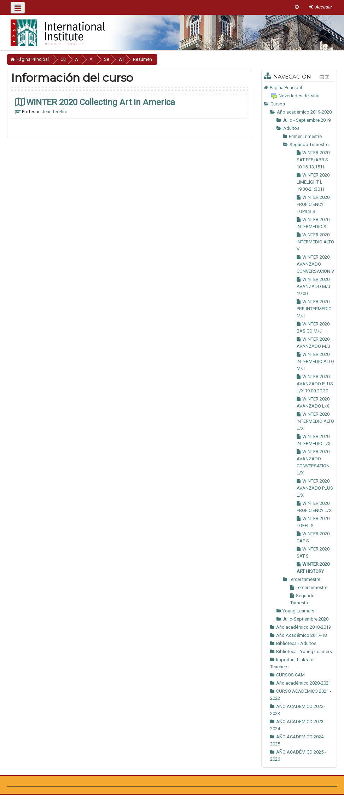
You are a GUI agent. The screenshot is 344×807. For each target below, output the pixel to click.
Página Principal (286, 87)
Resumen (163, 59)
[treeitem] (299, 87)
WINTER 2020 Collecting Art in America (100, 102)
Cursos (277, 103)
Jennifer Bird (55, 111)
